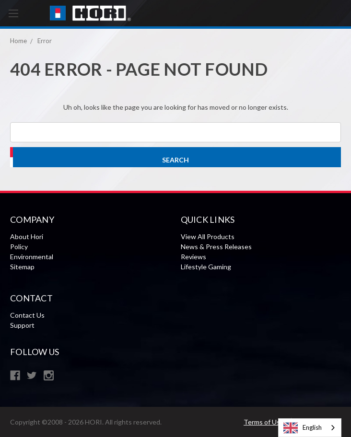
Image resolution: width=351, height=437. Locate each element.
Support (22, 325)
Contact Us (27, 315)
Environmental (31, 257)
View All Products (207, 236)
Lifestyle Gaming (206, 267)
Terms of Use (264, 422)
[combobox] (309, 427)
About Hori (26, 236)
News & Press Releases (216, 246)
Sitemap (22, 267)
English (302, 428)
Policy (19, 246)
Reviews (193, 257)
